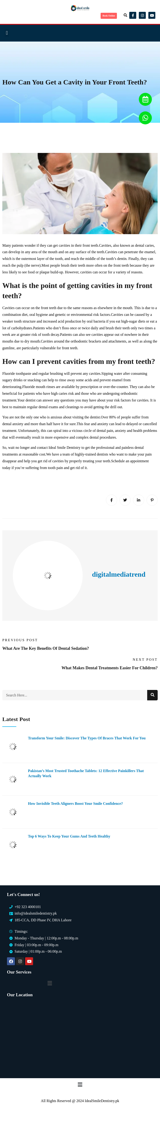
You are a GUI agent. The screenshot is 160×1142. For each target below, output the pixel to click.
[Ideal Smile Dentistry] (80, 1036)
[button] (125, 15)
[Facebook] (111, 500)
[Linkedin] (138, 500)
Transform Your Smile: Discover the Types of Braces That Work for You (87, 738)
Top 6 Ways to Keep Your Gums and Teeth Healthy (69, 836)
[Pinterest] (152, 500)
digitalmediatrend (118, 574)
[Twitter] (125, 500)
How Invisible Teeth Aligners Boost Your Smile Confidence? (75, 804)
